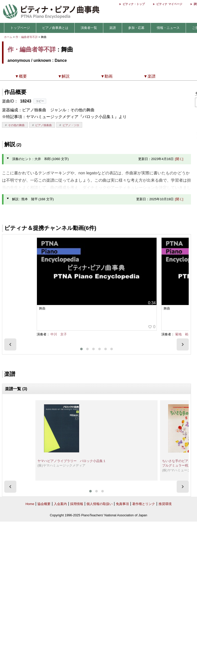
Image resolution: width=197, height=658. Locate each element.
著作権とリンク (143, 504)
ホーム (8, 36)
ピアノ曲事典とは (55, 28)
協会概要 (44, 504)
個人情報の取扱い (99, 504)
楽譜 (112, 28)
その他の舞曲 (16, 125)
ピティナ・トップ (134, 4)
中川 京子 (59, 334)
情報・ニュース (168, 28)
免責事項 (122, 504)
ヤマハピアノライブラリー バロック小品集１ (71, 461)
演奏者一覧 (89, 28)
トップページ (20, 28)
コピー (40, 101)
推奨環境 (165, 504)
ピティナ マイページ (169, 4)
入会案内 (60, 504)
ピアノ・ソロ (71, 125)
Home (29, 504)
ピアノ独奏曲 (43, 125)
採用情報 (76, 504)
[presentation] (10, 344)
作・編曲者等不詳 (27, 36)
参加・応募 (136, 28)
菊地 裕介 (183, 334)
